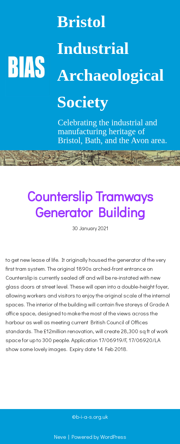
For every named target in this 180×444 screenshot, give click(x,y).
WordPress (113, 436)
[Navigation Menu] (90, 158)
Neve (60, 436)
